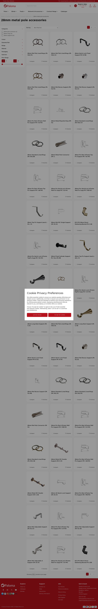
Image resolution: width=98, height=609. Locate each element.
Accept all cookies (59, 314)
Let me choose (37, 314)
